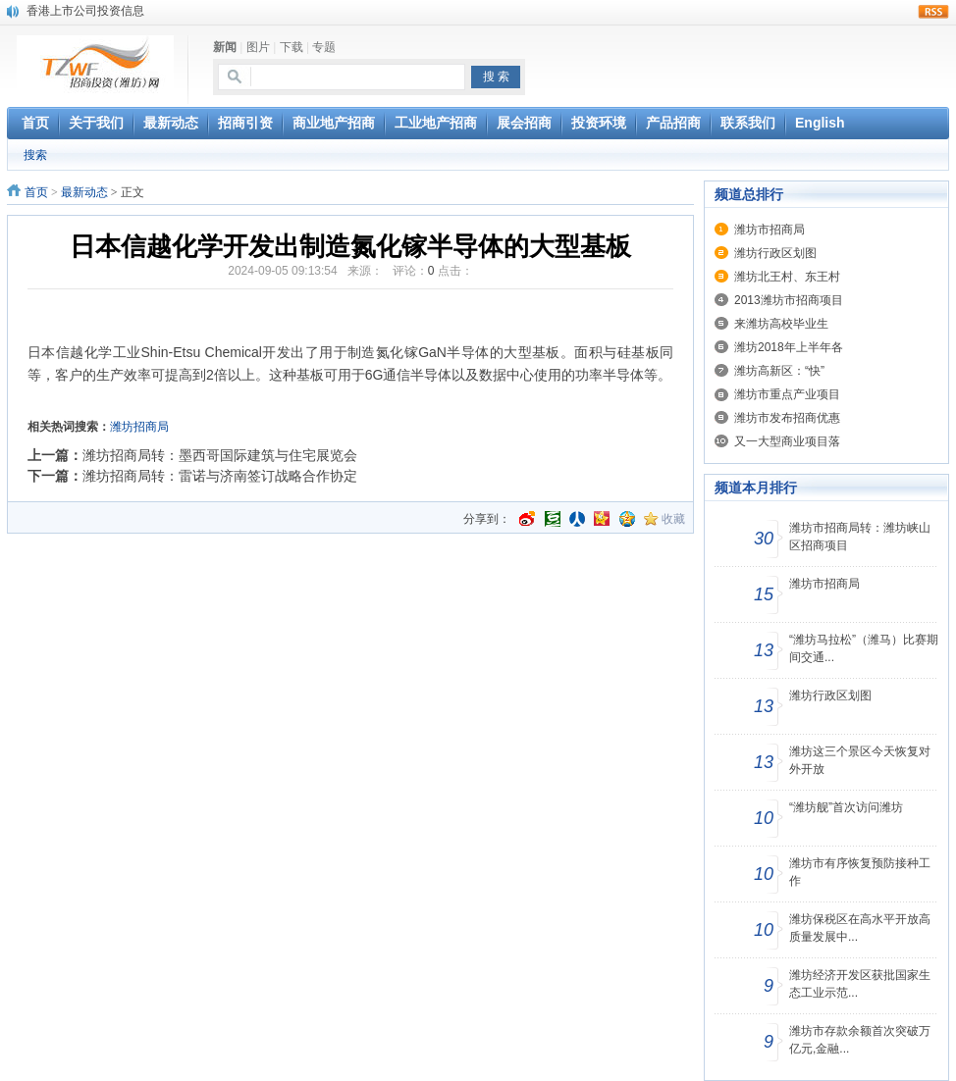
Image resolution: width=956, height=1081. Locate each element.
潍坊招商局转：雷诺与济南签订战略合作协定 (219, 476)
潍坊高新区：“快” (779, 371)
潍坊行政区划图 (775, 253)
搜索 (35, 155)
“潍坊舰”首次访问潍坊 (846, 807)
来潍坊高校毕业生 (781, 324)
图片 (258, 47)
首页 (36, 192)
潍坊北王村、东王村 (787, 276)
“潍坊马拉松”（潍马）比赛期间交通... (863, 648)
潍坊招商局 (139, 427)
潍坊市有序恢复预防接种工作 (859, 872)
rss (933, 12)
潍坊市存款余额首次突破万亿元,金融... (859, 1039)
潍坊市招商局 (769, 229)
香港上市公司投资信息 (85, 11)
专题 (324, 47)
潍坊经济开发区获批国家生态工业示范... (859, 984)
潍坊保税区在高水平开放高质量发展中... (859, 928)
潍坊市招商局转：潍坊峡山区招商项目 (859, 536)
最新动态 (84, 192)
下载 (291, 47)
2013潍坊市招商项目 (788, 300)
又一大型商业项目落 (787, 441)
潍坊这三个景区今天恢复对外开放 (859, 760)
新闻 (225, 47)
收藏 (673, 519)
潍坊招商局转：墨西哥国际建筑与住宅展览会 (219, 455)
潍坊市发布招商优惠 (787, 418)
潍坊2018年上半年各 (788, 347)
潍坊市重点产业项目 (787, 394)
